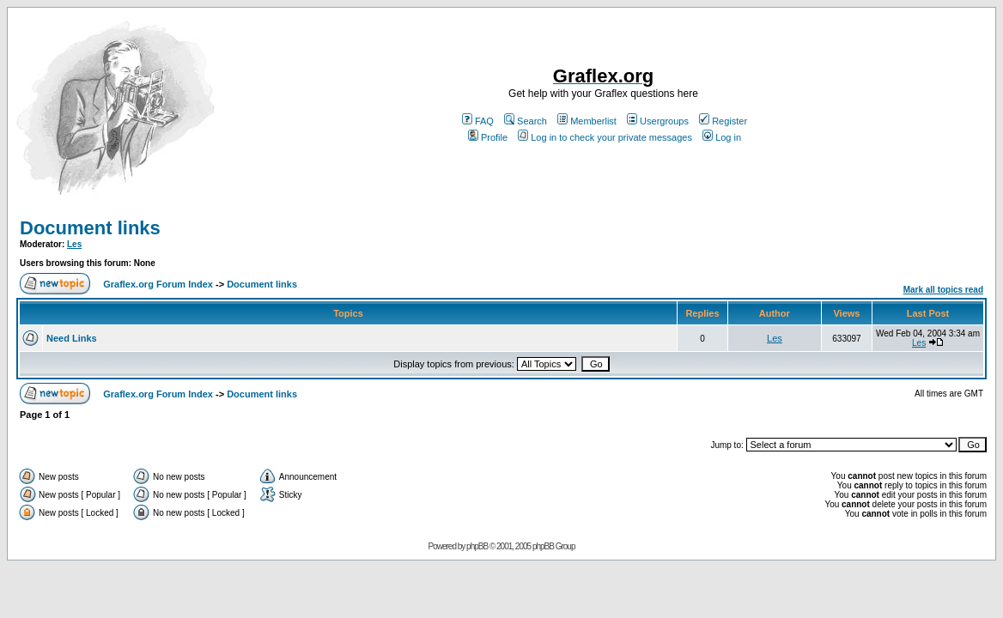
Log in (721, 137)
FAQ (478, 121)
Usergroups (658, 121)
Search (525, 121)
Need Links (71, 338)
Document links (90, 228)
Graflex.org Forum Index (158, 284)
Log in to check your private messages (605, 137)
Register (723, 121)
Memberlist (587, 121)
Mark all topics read (943, 289)
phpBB (477, 546)
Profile (488, 137)
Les (74, 244)
